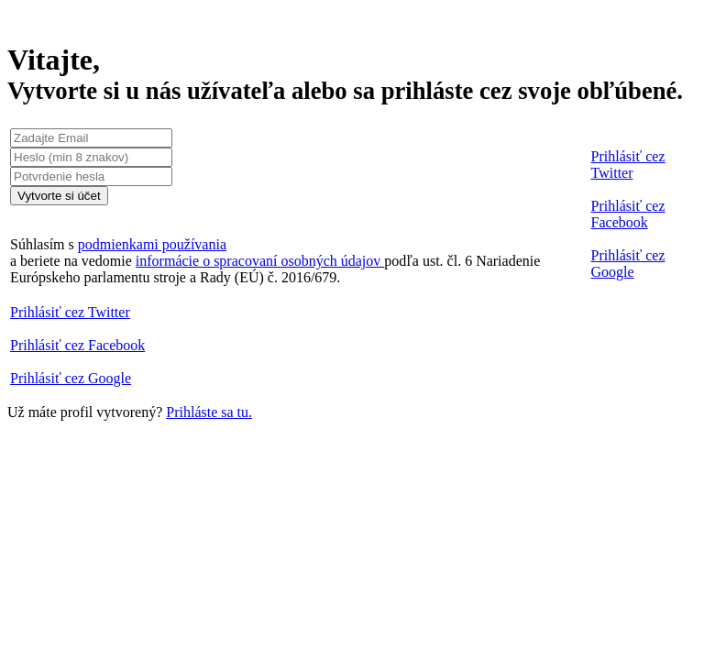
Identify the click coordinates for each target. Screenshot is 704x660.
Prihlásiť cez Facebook (628, 214)
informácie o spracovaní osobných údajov (260, 261)
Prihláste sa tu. (209, 412)
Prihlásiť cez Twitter (628, 164)
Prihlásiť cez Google (628, 264)
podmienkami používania (152, 244)
